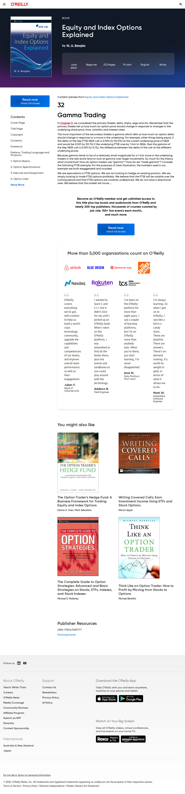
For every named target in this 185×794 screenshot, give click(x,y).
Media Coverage (13, 702)
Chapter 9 (66, 123)
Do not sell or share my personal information (26, 775)
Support (48, 681)
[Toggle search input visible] (181, 4)
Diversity (8, 723)
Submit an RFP (12, 718)
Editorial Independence (51, 785)
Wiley (162, 64)
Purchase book (66, 634)
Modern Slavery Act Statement (83, 785)
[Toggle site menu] (4, 4)
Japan (7, 750)
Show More (17, 185)
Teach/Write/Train (14, 687)
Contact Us (49, 687)
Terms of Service (12, 785)
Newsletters (49, 692)
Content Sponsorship (16, 728)
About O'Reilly (13, 681)
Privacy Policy (50, 697)
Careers (8, 692)
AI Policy (47, 702)
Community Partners (15, 708)
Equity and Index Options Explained (107, 97)
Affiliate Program (13, 713)
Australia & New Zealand (18, 745)
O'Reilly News (11, 697)
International (13, 739)
